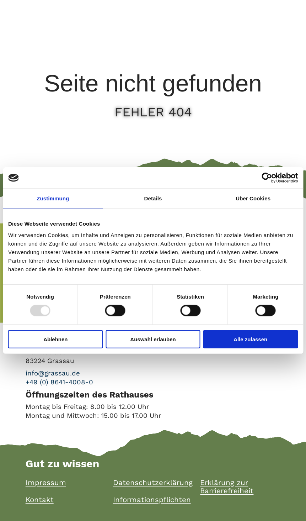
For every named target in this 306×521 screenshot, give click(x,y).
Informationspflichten (152, 500)
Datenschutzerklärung (153, 483)
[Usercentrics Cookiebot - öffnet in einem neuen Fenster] (267, 178)
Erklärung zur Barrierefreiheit (226, 487)
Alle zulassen (250, 339)
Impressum (46, 483)
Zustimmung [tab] (53, 198)
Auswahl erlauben (153, 339)
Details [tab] (153, 198)
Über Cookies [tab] (253, 198)
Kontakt (40, 500)
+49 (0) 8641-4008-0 (59, 382)
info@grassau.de (53, 373)
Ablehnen (55, 339)
